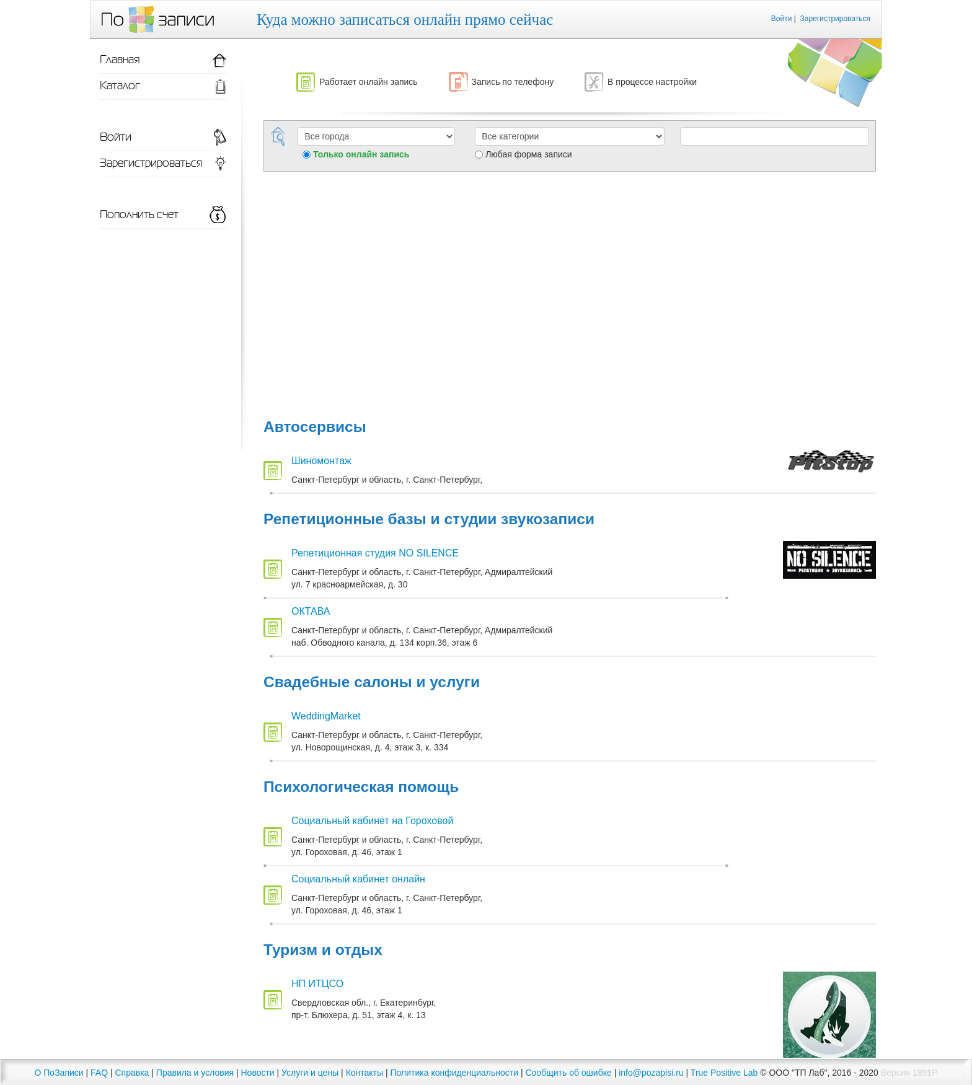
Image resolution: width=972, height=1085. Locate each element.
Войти (781, 18)
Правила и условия (195, 1073)
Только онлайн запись (361, 154)
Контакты (364, 1073)
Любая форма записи (528, 154)
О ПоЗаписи (59, 1073)
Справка (132, 1073)
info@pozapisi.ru (651, 1073)
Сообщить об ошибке (569, 1073)
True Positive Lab (724, 1073)
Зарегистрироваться (835, 18)
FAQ (99, 1073)
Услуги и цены (309, 1073)
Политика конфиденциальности (455, 1073)
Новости (257, 1073)
